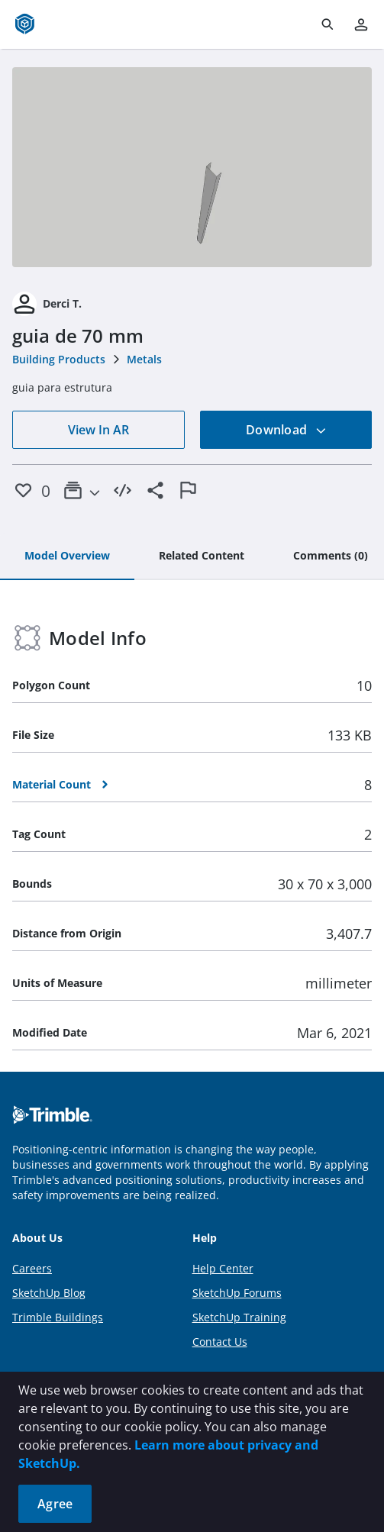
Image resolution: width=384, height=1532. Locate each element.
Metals (144, 359)
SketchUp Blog (49, 1292)
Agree (55, 1503)
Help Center (222, 1268)
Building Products (58, 359)
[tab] (67, 556)
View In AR (98, 429)
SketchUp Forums (237, 1292)
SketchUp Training (239, 1317)
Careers (32, 1268)
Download (286, 429)
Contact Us (219, 1341)
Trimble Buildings (57, 1317)
